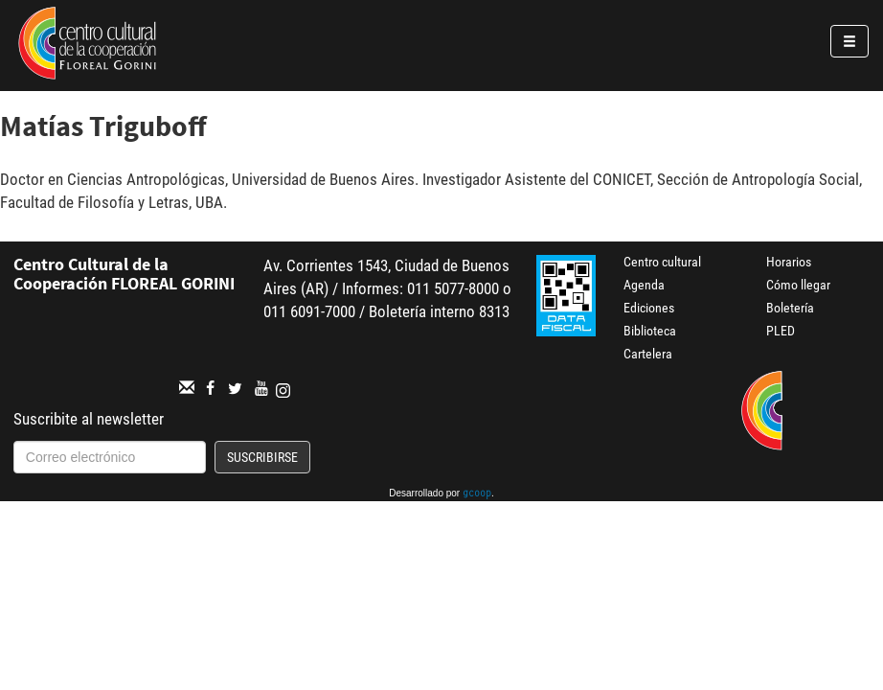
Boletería (790, 307)
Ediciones (648, 307)
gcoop (477, 494)
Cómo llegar (798, 284)
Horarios (788, 261)
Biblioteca (649, 330)
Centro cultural (662, 261)
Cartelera (647, 353)
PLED (780, 330)
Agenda (644, 284)
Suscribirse (262, 457)
